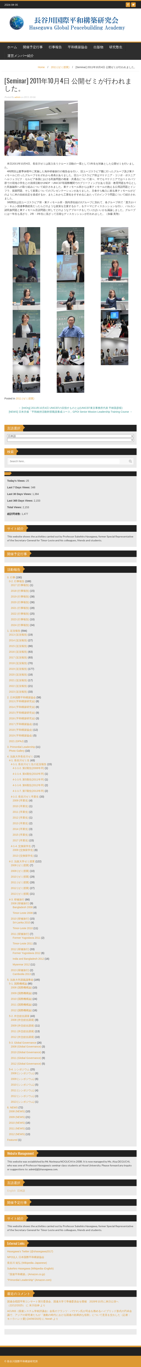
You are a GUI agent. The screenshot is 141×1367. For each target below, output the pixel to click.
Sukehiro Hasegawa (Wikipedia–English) (30, 1268)
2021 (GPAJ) (16, 741)
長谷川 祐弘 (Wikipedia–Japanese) (27, 1262)
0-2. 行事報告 (16, 581)
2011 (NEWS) (17, 1128)
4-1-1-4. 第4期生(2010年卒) (28, 773)
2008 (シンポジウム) (22, 1073)
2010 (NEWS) (17, 1122)
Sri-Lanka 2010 (21, 922)
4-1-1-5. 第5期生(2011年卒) (28, 779)
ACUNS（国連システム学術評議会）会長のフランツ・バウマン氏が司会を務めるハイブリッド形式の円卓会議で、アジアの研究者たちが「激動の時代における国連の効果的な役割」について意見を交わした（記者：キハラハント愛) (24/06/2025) (69, 1315)
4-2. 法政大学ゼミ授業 (22, 861)
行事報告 (55, 46)
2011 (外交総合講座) (22, 1031)
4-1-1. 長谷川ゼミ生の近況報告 (28, 764)
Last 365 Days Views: (20, 500)
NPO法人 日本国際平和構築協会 (25, 1257)
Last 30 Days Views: (19, 494)
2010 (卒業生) (20, 806)
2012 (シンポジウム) (22, 1096)
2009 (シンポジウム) (22, 1078)
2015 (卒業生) (20, 834)
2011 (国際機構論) (21, 1004)
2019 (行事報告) (20, 596)
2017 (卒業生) (20, 840)
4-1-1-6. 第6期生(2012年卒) (28, 785)
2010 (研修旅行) (20, 918)
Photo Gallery (17, 750)
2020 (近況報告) (18, 674)
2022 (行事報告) (20, 613)
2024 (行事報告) (20, 625)
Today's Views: (16, 480)
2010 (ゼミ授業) (20, 876)
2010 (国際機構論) (21, 998)
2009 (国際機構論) (21, 993)
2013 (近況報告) (18, 634)
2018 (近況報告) (18, 663)
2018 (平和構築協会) (20, 729)
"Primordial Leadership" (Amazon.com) (29, 1279)
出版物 (98, 46)
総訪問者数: (14, 513)
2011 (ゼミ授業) (60, 67)
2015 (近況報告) (18, 646)
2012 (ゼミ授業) (20, 888)
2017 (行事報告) (20, 585)
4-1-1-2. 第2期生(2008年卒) (28, 768)
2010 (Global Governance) (26, 1052)
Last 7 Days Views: (19, 487)
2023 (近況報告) (18, 691)
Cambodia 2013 (22, 974)
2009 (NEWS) (17, 1117)
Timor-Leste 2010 (23, 928)
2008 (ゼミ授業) (20, 865)
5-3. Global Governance (22, 1042)
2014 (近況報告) (18, 640)
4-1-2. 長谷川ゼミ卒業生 (25, 796)
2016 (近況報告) (18, 651)
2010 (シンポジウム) (22, 1084)
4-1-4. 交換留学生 (21, 846)
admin (17, 97)
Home (41, 67)
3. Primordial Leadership (21, 746)
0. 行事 (11, 577)
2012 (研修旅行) (20, 949)
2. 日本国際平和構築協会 (21, 697)
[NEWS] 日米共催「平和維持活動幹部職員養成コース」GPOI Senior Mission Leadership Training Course (70, 411)
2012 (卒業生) (20, 817)
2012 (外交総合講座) (22, 1037)
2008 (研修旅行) (20, 903)
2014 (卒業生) (20, 829)
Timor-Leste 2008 (23, 912)
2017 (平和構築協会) (20, 724)
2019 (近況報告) (18, 668)
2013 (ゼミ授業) (20, 893)
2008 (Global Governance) (26, 1046)
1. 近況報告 (13, 630)
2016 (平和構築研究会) (22, 718)
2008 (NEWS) (17, 1111)
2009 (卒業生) (20, 800)
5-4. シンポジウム (19, 1069)
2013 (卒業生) (20, 823)
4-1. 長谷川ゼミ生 (19, 760)
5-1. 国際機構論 (18, 983)
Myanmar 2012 (21, 964)
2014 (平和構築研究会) (22, 706)
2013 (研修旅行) (20, 970)
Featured (12, 1139)
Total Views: (15, 507)
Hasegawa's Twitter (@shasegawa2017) (30, 1251)
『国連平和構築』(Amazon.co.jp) (26, 1274)
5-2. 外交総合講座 (19, 1016)
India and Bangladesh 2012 (28, 958)
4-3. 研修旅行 (16, 899)
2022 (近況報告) (18, 686)
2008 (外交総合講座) (22, 1019)
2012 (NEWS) (17, 1134)
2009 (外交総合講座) (22, 1025)
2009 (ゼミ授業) (20, 870)
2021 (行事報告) (20, 607)
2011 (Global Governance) (26, 1057)
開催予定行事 (33, 46)
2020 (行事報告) (20, 602)
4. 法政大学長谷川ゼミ (20, 756)
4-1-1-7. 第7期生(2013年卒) (28, 790)
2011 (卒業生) (20, 811)
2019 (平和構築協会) (20, 735)
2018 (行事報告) (20, 590)
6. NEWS (12, 1107)
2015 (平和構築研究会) (22, 712)
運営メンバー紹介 (20, 55)
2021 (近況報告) (18, 680)
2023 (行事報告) (20, 619)
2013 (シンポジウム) (22, 1101)
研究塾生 (115, 46)
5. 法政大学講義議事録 (20, 979)
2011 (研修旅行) (20, 933)
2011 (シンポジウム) (22, 1090)
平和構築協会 (78, 46)
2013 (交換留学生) (23, 855)
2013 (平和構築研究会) (22, 701)
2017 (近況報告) (18, 657)
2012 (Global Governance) (26, 1063)
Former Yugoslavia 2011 (27, 937)
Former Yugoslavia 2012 (27, 953)
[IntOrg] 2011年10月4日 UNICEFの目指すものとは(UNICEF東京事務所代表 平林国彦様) (70, 407)
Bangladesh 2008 (23, 907)
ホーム (12, 46)
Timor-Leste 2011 (23, 943)
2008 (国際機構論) (21, 987)
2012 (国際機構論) (21, 1010)
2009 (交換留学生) (23, 850)
